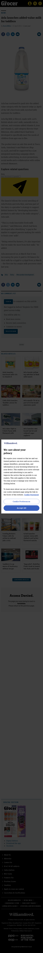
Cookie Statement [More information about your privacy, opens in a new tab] (31, 494)
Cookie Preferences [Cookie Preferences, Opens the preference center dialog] (21, 501)
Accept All (21, 508)
